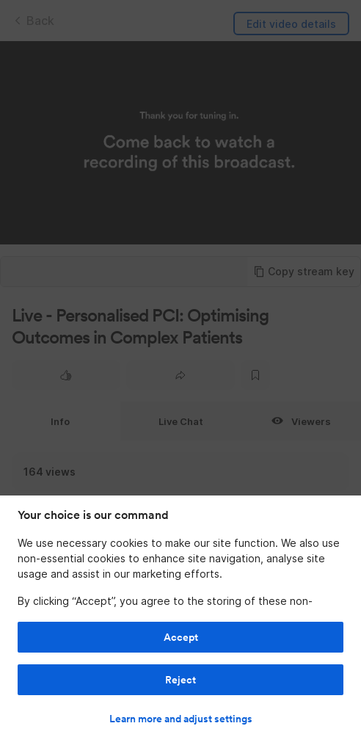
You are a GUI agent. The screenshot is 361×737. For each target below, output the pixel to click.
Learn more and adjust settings (180, 719)
